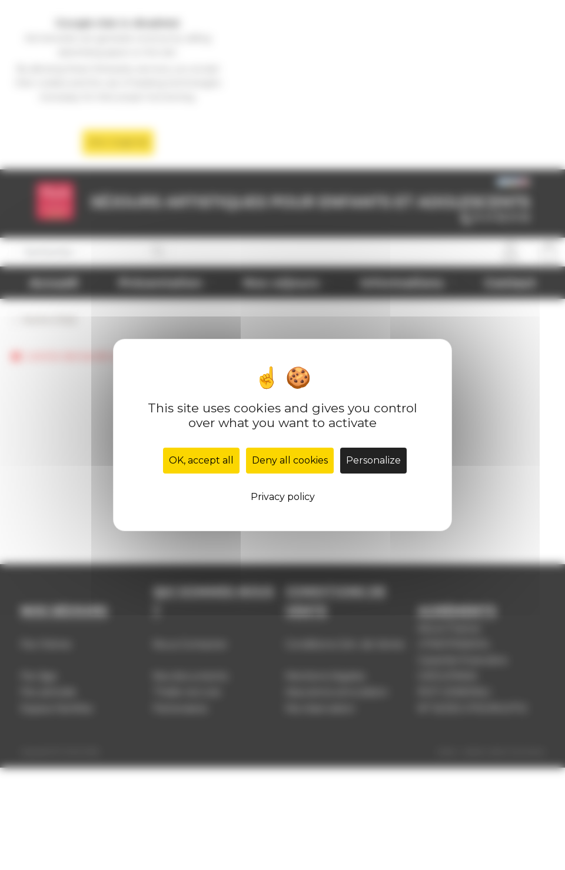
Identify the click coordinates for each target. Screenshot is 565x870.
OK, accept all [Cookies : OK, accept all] (201, 460)
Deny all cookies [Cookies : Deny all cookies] (290, 460)
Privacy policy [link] (283, 496)
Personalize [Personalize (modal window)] (373, 460)
